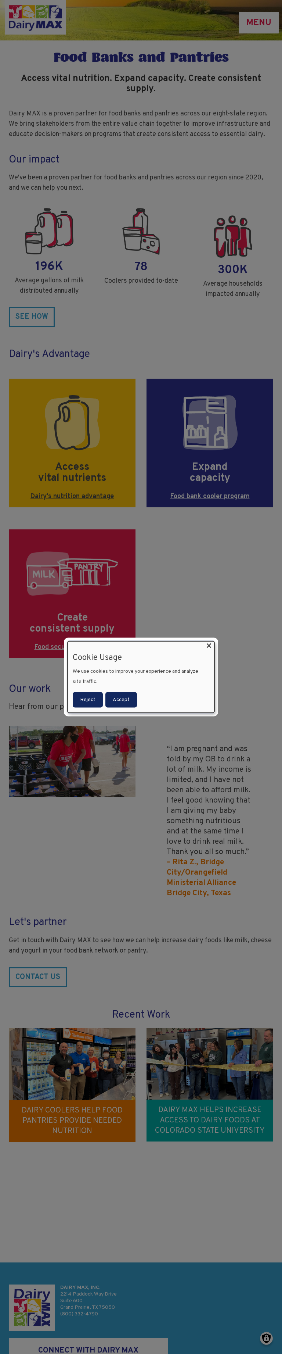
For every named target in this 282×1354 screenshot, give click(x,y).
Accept (121, 700)
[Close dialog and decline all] (208, 645)
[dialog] (141, 677)
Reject (87, 700)
